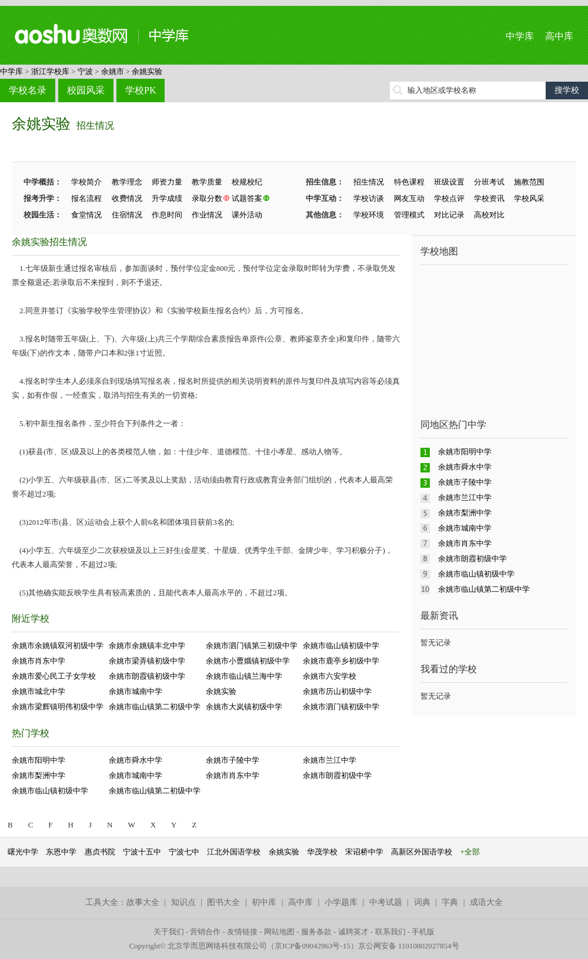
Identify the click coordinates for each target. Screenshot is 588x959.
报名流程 (86, 198)
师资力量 (167, 181)
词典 (422, 902)
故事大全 (142, 902)
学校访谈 (368, 198)
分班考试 (489, 181)
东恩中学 (61, 851)
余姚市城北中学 (38, 691)
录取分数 (207, 198)
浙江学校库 (50, 71)
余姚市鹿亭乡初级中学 (341, 660)
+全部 (470, 851)
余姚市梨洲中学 (38, 775)
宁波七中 (184, 851)
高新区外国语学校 (421, 851)
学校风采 (529, 198)
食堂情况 (86, 214)
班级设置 (449, 181)
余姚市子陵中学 (232, 760)
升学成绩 (167, 198)
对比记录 (449, 214)
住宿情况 (127, 214)
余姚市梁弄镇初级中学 (147, 660)
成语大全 (486, 902)
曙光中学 (23, 851)
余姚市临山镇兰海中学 (244, 676)
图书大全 (223, 902)
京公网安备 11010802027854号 (408, 945)
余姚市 (112, 71)
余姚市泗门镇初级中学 (341, 706)
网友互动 (409, 198)
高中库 (559, 36)
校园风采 (86, 90)
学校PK (140, 90)
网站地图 (279, 931)
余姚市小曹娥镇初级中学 (248, 660)
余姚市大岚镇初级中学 (244, 706)
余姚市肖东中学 (38, 660)
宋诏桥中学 (364, 851)
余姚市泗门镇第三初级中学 (252, 645)
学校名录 (27, 90)
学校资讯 (489, 198)
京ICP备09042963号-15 (312, 945)
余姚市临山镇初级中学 (341, 645)
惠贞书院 (100, 851)
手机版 (423, 931)
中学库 (520, 36)
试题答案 (247, 198)
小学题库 (341, 902)
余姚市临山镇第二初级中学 (155, 706)
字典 (450, 902)
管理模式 (409, 214)
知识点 (183, 902)
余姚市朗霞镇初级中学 (147, 676)
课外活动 (247, 214)
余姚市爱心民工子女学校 (54, 676)
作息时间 (167, 214)
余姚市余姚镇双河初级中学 (57, 645)
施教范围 (529, 181)
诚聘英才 (353, 931)
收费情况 (127, 198)
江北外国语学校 (233, 851)
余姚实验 (147, 71)
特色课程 (409, 181)
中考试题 (385, 902)
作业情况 (207, 214)
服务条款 (316, 931)
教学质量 (207, 181)
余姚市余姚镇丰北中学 (147, 645)
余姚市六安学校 (329, 676)
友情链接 (242, 931)
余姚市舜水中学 (135, 760)
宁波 (85, 71)
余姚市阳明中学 (38, 760)
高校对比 (489, 214)
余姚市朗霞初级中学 (337, 775)
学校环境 (368, 214)
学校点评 (449, 198)
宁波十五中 (142, 851)
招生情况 (95, 125)
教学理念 (127, 181)
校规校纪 (247, 181)
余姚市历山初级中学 (337, 691)
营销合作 (205, 931)
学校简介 (86, 181)
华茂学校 (322, 851)
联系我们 (390, 931)
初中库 (264, 902)
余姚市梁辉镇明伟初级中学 (57, 706)
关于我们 (168, 931)
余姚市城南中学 (135, 691)
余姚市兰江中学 (329, 760)
